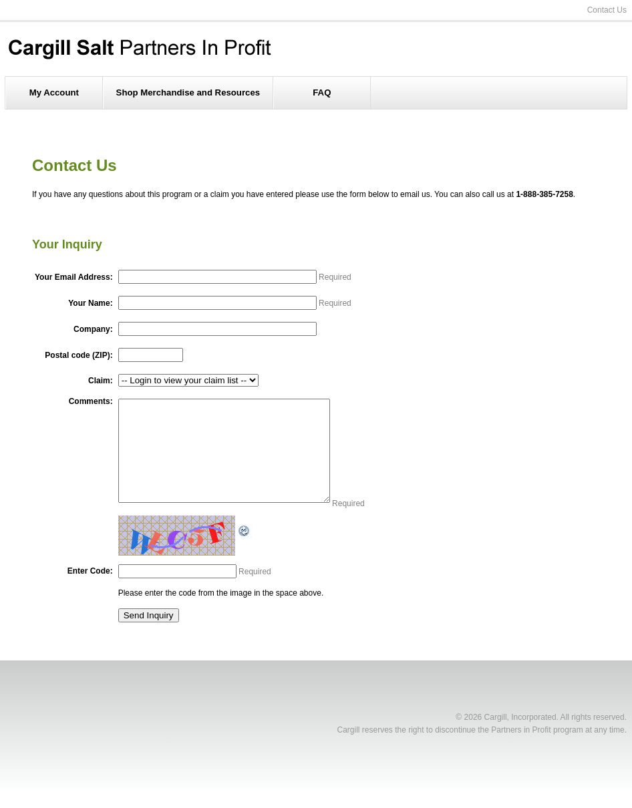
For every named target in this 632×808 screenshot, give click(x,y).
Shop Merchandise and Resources (188, 92)
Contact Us (607, 10)
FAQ (322, 92)
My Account (54, 92)
